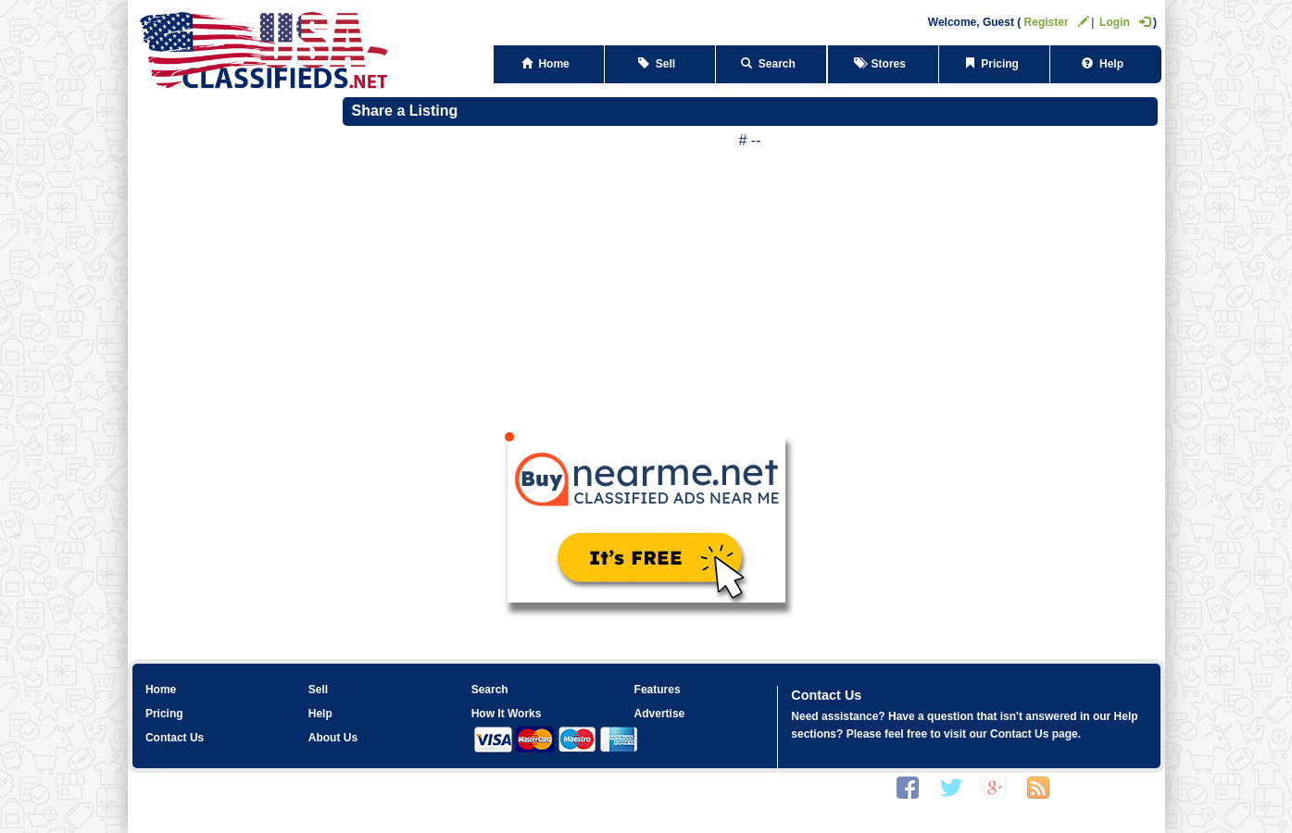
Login (1124, 22)
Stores (883, 63)
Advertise (659, 713)
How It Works (506, 713)
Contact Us (174, 737)
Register (1056, 22)
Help (1105, 63)
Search (771, 63)
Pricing (994, 63)
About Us (332, 737)
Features (657, 689)
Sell (660, 63)
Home (548, 63)
